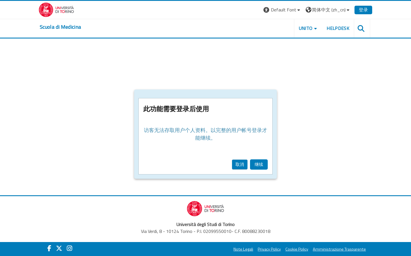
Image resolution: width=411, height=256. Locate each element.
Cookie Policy (296, 249)
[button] (282, 9)
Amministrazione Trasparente (339, 249)
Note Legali (243, 249)
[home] (60, 27)
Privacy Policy (269, 249)
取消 (239, 164)
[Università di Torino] (56, 9)
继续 (259, 164)
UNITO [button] (306, 28)
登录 (363, 9)
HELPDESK (338, 28)
